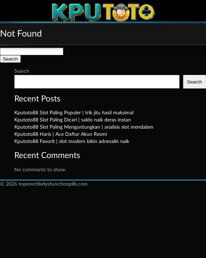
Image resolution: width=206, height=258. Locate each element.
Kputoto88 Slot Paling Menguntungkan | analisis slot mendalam (83, 127)
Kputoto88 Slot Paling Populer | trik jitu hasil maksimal (73, 112)
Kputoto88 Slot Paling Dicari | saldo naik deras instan (72, 120)
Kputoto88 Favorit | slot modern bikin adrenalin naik (71, 141)
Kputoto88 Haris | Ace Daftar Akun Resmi (60, 134)
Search (21, 71)
